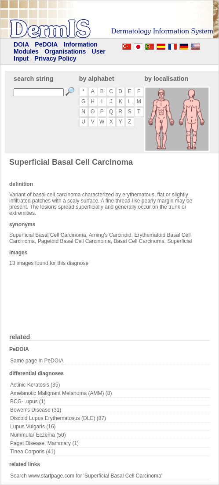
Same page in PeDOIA (36, 361)
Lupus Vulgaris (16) (33, 426)
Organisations (65, 51)
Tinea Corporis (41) (32, 452)
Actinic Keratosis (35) (35, 385)
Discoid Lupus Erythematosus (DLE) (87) (58, 418)
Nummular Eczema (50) (38, 435)
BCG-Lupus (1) (28, 401)
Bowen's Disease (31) (35, 410)
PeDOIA (46, 44)
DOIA (21, 44)
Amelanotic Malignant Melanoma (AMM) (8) (61, 393)
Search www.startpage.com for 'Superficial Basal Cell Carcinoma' (86, 476)
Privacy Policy (56, 58)
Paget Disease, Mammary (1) (44, 443)
